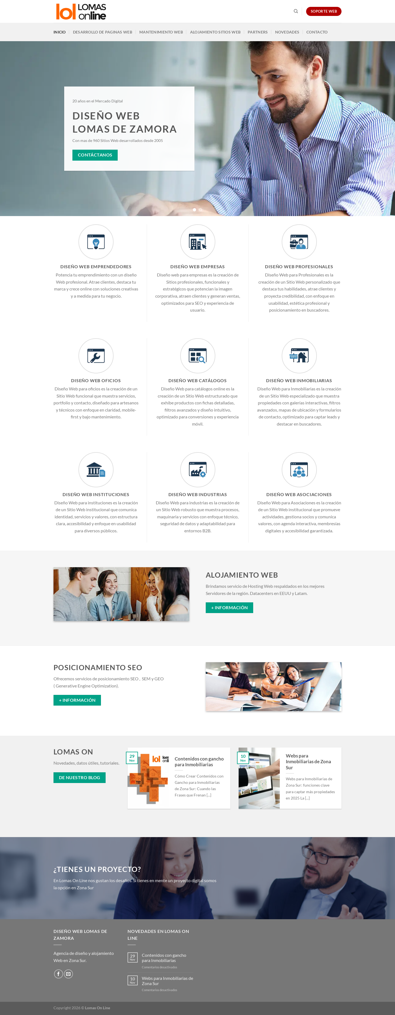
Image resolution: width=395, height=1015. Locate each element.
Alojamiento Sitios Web (215, 32)
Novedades (287, 32)
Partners (258, 32)
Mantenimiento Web (161, 32)
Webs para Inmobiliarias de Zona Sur (308, 761)
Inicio (59, 32)
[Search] (296, 11)
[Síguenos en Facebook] (58, 973)
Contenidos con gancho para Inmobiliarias (199, 762)
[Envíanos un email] (68, 973)
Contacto (317, 32)
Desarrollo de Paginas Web (102, 32)
